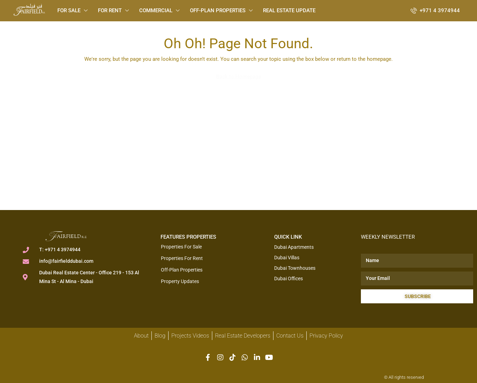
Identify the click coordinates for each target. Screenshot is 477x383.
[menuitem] (435, 10)
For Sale (68, 10)
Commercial (155, 10)
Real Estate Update (289, 10)
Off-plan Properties (217, 10)
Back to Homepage (238, 76)
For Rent (110, 10)
